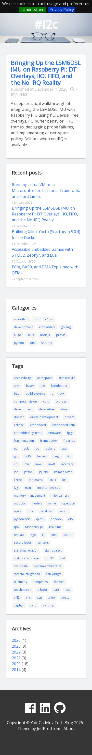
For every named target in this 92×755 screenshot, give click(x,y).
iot (16, 472)
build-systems (35, 393)
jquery (43, 472)
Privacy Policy (61, 9)
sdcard (68, 535)
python (19, 343)
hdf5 (28, 456)
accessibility (22, 378)
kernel (18, 480)
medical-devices (48, 488)
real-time (55, 527)
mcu (28, 488)
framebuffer (48, 441)
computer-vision (25, 401)
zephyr (19, 605)
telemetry (20, 582)
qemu (40, 519)
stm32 (49, 558)
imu (26, 464)
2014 (16, 669)
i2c (69, 456)
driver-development (44, 417)
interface (67, 464)
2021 (16, 658)
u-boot (42, 590)
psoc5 (63, 511)
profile (61, 335)
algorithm (20, 319)
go (37, 448)
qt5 (32, 343)
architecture (66, 378)
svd (62, 558)
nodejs (45, 335)
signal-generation (26, 550)
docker (19, 417)
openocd (68, 503)
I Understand (32, 9)
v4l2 (17, 597)
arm (17, 386)
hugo (17, 335)
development (23, 327)
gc (15, 448)
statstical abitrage (26, 558)
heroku (42, 456)
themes (59, 582)
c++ (36, 319)
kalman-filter (63, 472)
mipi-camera (60, 495)
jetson (28, 472)
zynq (33, 605)
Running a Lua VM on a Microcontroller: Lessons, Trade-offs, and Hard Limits (46, 190)
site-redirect (53, 550)
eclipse (19, 425)
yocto (65, 597)
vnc (28, 597)
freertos (69, 441)
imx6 (38, 464)
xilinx (51, 597)
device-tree (47, 409)
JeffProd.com (48, 728)
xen (39, 597)
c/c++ (49, 319)
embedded (47, 327)
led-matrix (36, 480)
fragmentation (24, 441)
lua (64, 480)
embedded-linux (63, 425)
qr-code (56, 519)
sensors (43, 543)
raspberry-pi (34, 527)
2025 (16, 646)
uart (56, 590)
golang (66, 327)
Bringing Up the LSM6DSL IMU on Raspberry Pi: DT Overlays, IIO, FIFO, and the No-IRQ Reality (45, 73)
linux (30, 335)
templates (41, 582)
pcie (30, 511)
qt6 (16, 527)
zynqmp (48, 605)
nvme (52, 503)
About (69, 728)
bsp (16, 393)
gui (16, 456)
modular (20, 503)
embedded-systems (28, 433)
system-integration (27, 574)
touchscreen (22, 590)
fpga (70, 433)
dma (64, 409)
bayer (30, 386)
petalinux (46, 511)
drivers (69, 417)
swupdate (21, 566)
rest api (19, 535)
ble (42, 386)
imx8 (51, 464)
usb (68, 590)
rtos (53, 535)
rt (43, 535)
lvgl (16, 488)
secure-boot (22, 543)
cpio (46, 401)
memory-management (29, 495)
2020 (16, 664)
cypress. (61, 401)
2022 (16, 652)
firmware (54, 433)
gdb (26, 448)
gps (64, 448)
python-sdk (22, 519)
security (46, 343)
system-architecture (48, 566)
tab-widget (53, 574)
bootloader (59, 386)
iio (15, 464)
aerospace (44, 378)
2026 (16, 640)
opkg (17, 511)
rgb (33, 535)
